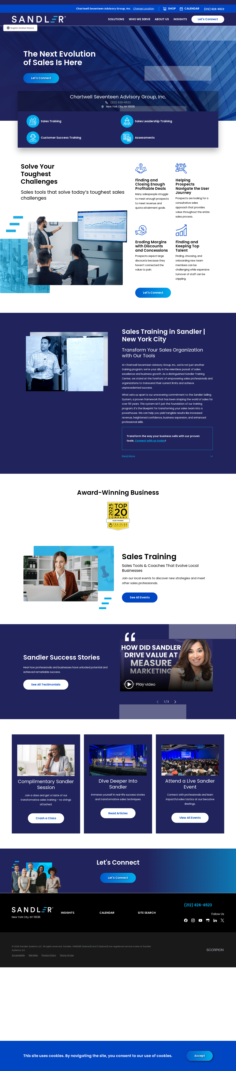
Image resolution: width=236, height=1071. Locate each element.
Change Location (143, 8)
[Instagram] (193, 920)
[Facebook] (186, 920)
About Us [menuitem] (162, 19)
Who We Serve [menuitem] (139, 19)
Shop (172, 8)
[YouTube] (200, 920)
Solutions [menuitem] (116, 19)
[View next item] (175, 701)
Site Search (147, 913)
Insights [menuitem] (180, 19)
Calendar (191, 8)
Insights (67, 913)
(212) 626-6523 (214, 9)
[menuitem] (18, 955)
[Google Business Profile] (208, 920)
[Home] (39, 19)
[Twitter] (222, 920)
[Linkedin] (215, 920)
